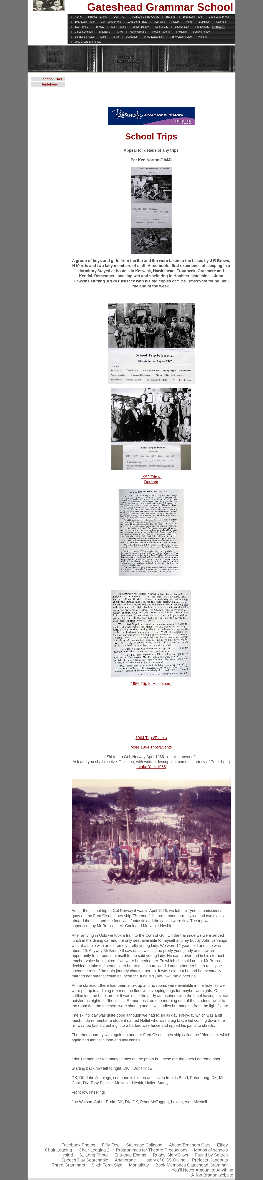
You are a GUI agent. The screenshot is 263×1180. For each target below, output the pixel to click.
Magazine (105, 31)
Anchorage (125, 1160)
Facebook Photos (78, 1145)
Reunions (159, 21)
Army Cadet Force (181, 36)
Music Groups (138, 31)
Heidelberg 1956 (49, 84)
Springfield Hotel (84, 36)
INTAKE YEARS (97, 16)
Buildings (204, 21)
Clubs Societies (84, 31)
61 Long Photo (93, 1155)
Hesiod (66, 1155)
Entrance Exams (130, 1155)
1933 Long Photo (219, 16)
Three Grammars (68, 1165)
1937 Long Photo (84, 21)
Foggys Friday (201, 31)
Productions (202, 26)
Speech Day (182, 26)
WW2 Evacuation (154, 36)
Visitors (202, 36)
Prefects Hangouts (210, 1160)
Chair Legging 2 (94, 1150)
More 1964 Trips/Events (151, 747)
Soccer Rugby (140, 26)
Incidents (181, 31)
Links (103, 36)
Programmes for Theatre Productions (151, 1150)
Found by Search (211, 1155)
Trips (218, 26)
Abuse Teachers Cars (189, 1145)
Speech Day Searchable (84, 1160)
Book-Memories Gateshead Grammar (191, 1165)
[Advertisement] (151, 91)
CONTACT (119, 16)
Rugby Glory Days (170, 1155)
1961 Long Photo (137, 21)
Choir (120, 31)
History (175, 21)
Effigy (222, 1145)
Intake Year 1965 (151, 767)
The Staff (171, 16)
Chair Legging (58, 1150)
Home (78, 16)
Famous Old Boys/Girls (145, 16)
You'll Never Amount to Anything (202, 1170)
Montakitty (139, 1165)
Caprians (221, 21)
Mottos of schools (211, 1150)
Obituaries (132, 36)
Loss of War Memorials (88, 41)
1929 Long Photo (192, 16)
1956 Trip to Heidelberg (151, 683)
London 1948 (51, 79)
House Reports (161, 31)
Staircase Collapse (144, 1145)
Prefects (99, 26)
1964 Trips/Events (151, 738)
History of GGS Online (163, 1160)
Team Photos (118, 26)
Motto (189, 21)
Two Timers (81, 26)
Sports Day (161, 26)
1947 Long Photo (111, 21)
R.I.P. (116, 36)
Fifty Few (110, 1145)
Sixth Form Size (107, 1165)
